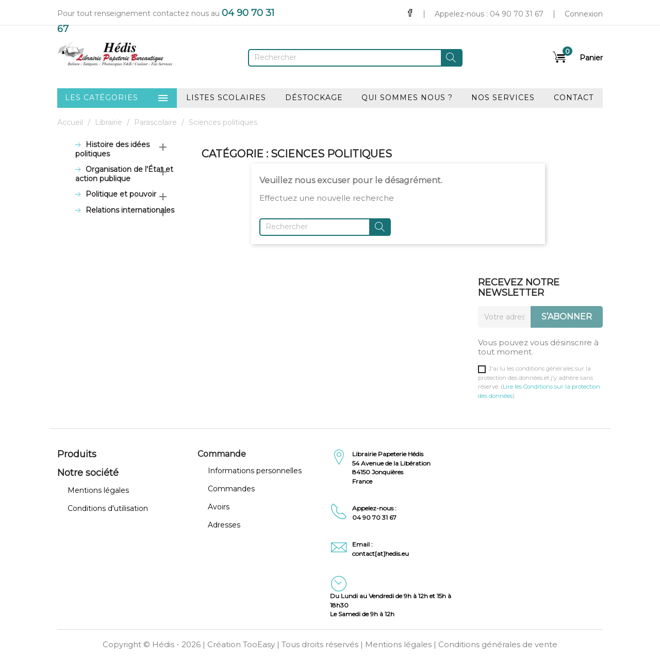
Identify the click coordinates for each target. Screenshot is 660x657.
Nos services (503, 97)
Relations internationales (130, 210)
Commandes (231, 488)
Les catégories (117, 98)
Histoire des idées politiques (112, 149)
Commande (221, 454)
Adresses (224, 525)
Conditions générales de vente (497, 644)
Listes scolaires (226, 97)
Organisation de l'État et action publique (124, 174)
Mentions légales (98, 490)
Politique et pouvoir (121, 194)
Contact (573, 97)
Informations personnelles (255, 470)
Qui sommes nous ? (407, 97)
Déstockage (314, 97)
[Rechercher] (355, 58)
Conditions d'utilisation (108, 508)
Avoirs (218, 506)
